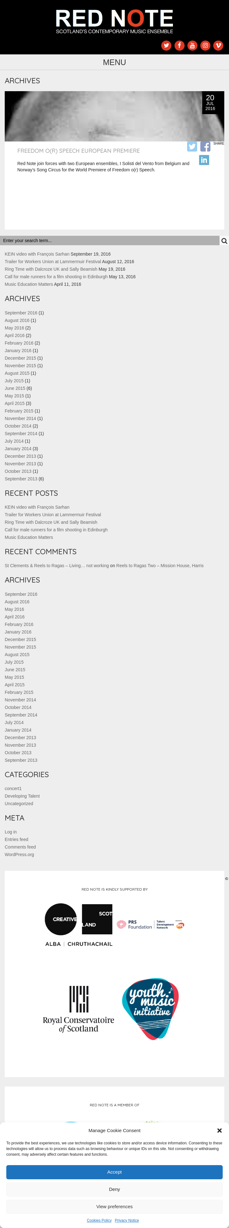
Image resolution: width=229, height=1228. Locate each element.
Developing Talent (22, 796)
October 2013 (18, 471)
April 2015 (15, 403)
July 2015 (14, 380)
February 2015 (19, 410)
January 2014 (18, 448)
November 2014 (20, 418)
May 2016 (14, 327)
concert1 (13, 788)
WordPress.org (19, 854)
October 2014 (18, 426)
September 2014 (21, 433)
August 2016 (17, 320)
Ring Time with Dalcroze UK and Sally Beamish (51, 269)
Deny (114, 1189)
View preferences (114, 1206)
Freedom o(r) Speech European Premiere (78, 150)
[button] (219, 1130)
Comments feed (20, 846)
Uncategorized (19, 803)
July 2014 (14, 441)
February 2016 (19, 343)
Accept (114, 1172)
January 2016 (18, 350)
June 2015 (15, 388)
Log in (11, 831)
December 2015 (20, 358)
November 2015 (20, 365)
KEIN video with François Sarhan (37, 254)
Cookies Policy (99, 1220)
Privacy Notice (127, 1220)
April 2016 (15, 335)
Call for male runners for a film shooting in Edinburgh (56, 276)
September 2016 (21, 312)
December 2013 (20, 456)
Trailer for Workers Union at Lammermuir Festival (53, 261)
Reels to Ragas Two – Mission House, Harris (160, 565)
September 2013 (21, 478)
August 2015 (17, 373)
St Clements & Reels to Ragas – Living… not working (57, 565)
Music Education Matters (29, 284)
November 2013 (20, 463)
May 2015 (14, 395)
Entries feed (16, 839)
